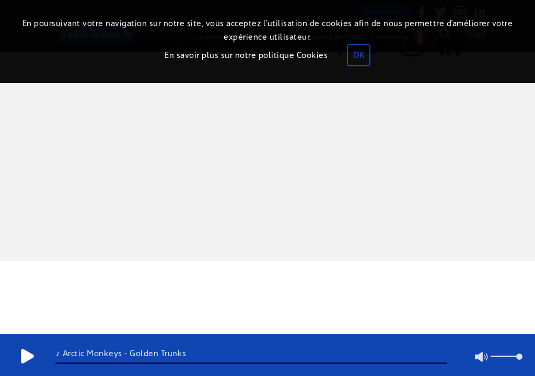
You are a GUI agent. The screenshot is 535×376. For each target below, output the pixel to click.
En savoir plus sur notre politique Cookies (246, 55)
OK (358, 55)
